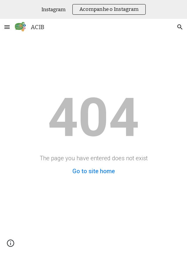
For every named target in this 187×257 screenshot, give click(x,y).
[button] (7, 27)
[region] (93, 9)
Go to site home (93, 171)
